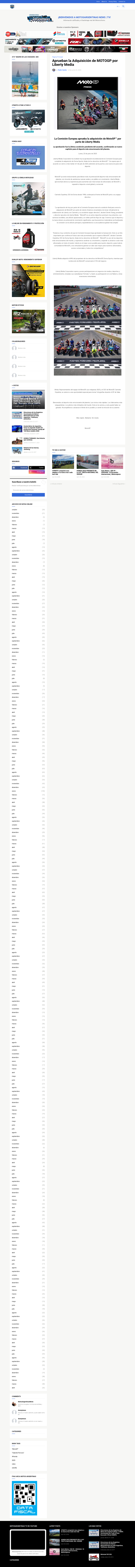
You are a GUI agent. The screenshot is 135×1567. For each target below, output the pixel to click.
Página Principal (57, 57)
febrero (28, 525)
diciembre (28, 517)
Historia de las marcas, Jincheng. (31, 448)
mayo (28, 536)
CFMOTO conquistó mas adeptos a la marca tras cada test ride (62, 472)
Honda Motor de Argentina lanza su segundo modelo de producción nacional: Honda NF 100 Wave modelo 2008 (34, 428)
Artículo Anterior (56, 484)
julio (28, 543)
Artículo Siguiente (118, 484)
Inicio (98, 1)
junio (28, 540)
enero (28, 521)
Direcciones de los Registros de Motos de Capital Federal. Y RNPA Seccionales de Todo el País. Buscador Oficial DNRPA (112, 1532)
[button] (118, 6)
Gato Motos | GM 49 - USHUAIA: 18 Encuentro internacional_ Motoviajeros (111, 472)
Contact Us (122, 1)
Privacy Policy (113, 1)
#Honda (14, 1456)
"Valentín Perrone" (18, 1453)
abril (28, 532)
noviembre (28, 513)
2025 (13, 1460)
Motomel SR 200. (106, 1554)
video (14, 1464)
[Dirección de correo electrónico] (28, 490)
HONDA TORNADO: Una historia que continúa (34, 439)
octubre (28, 510)
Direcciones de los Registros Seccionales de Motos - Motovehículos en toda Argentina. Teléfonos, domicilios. (33, 416)
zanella (14, 1468)
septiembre (28, 551)
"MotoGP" (15, 1449)
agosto (28, 547)
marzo (28, 528)
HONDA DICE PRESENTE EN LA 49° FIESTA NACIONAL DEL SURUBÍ (87, 472)
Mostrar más (22, 348)
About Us (104, 1)
